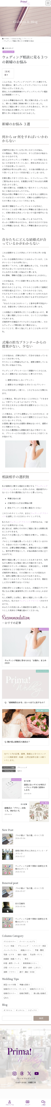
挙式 (26, 959)
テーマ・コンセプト (27, 941)
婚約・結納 (22, 954)
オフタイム (8, 1010)
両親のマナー (26, 950)
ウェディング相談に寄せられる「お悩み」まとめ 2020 (25, 661)
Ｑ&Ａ (19, 771)
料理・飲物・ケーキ (11, 963)
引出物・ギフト (36, 954)
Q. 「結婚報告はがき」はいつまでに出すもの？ (25, 702)
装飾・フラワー (10, 972)
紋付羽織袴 (20, 903)
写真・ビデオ (9, 954)
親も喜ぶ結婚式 (40, 993)
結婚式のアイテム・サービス (15, 989)
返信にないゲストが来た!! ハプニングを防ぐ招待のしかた (35, 787)
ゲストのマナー (10, 941)
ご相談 (43, 1103)
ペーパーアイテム (10, 950)
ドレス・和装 (9, 946)
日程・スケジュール (11, 967)
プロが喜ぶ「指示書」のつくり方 (29, 835)
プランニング (8, 52)
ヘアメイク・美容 (39, 946)
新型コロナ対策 (10, 984)
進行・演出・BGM (26, 972)
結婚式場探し (24, 993)
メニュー (27, 1103)
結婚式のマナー (10, 993)
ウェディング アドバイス (20, 522)
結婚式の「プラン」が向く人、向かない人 (14, 809)
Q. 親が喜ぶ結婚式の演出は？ (17, 741)
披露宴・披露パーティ (12, 959)
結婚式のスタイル (37, 989)
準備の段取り (24, 984)
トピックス (32, 1010)
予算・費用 (39, 950)
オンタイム (20, 1010)
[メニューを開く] (3, 1038)
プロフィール (10, 1103)
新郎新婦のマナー (30, 963)
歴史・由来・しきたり (32, 967)
